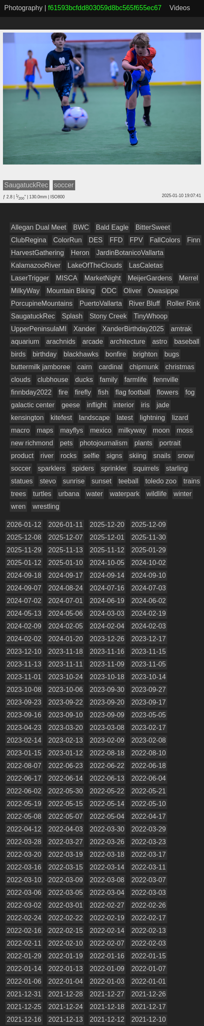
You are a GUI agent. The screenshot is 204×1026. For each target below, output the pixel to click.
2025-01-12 (24, 562)
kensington (27, 417)
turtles (42, 493)
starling (177, 468)
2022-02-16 (24, 930)
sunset (102, 481)
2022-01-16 (107, 956)
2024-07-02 (24, 600)
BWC (81, 227)
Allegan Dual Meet (38, 227)
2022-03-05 (65, 892)
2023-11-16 (107, 651)
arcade (92, 341)
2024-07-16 (107, 588)
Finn (193, 240)
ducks (84, 379)
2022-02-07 (107, 943)
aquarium (25, 341)
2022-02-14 (107, 930)
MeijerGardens (150, 278)
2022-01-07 (148, 968)
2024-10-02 (148, 562)
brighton (145, 354)
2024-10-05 (107, 562)
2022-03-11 (148, 867)
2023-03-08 (107, 727)
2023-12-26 (107, 638)
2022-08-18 (107, 753)
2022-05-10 (148, 803)
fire (63, 392)
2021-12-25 (24, 1006)
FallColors (165, 240)
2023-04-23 (24, 727)
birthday (45, 354)
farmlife (136, 379)
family (108, 379)
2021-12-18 (107, 1006)
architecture (127, 341)
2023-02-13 (65, 740)
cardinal (110, 366)
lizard (180, 417)
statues (22, 481)
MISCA (67, 278)
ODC (109, 290)
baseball (186, 341)
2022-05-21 (148, 791)
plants (143, 443)
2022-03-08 (107, 879)
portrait (169, 443)
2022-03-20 (24, 854)
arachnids (60, 341)
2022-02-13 (148, 930)
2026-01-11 (65, 524)
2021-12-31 (24, 994)
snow (185, 455)
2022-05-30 (65, 791)
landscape (94, 417)
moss (185, 430)
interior (123, 405)
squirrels (146, 468)
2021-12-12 (107, 1019)
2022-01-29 (24, 956)
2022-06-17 (24, 778)
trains (191, 481)
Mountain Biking (70, 290)
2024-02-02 (24, 638)
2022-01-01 (148, 981)
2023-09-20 (107, 702)
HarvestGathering (37, 252)
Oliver (132, 290)
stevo (48, 481)
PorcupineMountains (42, 303)
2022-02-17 (148, 918)
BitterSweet (153, 227)
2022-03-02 (24, 905)
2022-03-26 (107, 841)
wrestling (46, 506)
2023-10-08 (24, 689)
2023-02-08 (148, 740)
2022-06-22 (107, 765)
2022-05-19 (24, 803)
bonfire (116, 354)
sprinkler (113, 468)
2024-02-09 (24, 626)
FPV (136, 240)
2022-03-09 (65, 879)
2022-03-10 (24, 879)
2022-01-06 (24, 981)
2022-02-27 (107, 905)
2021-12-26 (148, 994)
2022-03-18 (107, 854)
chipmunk (144, 366)
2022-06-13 (107, 778)
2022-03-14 (107, 867)
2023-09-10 (65, 715)
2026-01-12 (24, 524)
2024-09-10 (148, 575)
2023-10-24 (65, 676)
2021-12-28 (65, 994)
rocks (68, 455)
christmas (180, 366)
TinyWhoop (150, 316)
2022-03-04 (107, 892)
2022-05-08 (24, 816)
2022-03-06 (24, 892)
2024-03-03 (107, 613)
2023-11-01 (24, 676)
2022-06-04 (148, 778)
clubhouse (53, 379)
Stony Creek (108, 316)
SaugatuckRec (33, 316)
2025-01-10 (65, 562)
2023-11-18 (65, 651)
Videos (179, 7)
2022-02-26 (148, 905)
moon (161, 430)
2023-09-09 (107, 715)
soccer (21, 468)
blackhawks (81, 354)
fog (190, 392)
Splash (72, 316)
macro (20, 430)
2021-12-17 (148, 1006)
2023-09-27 (148, 689)
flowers (168, 392)
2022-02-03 (148, 943)
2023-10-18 (107, 676)
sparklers (51, 468)
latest (125, 417)
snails (162, 455)
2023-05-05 (148, 715)
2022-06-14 (65, 778)
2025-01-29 (148, 550)
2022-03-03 (148, 892)
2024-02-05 (65, 626)
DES (96, 240)
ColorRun (67, 240)
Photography (23, 7)
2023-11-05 (148, 664)
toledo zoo (161, 481)
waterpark (124, 493)
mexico (101, 430)
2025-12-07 (65, 537)
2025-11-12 (107, 550)
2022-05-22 (107, 791)
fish (103, 392)
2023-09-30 (107, 689)
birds (18, 354)
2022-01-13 (65, 968)
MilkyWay (25, 290)
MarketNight (102, 278)
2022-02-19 (107, 918)
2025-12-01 (107, 537)
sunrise (74, 481)
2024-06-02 (148, 600)
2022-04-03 (65, 829)
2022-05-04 (107, 816)
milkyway (132, 430)
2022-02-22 (65, 918)
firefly (83, 392)
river (47, 455)
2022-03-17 (148, 854)
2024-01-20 (65, 638)
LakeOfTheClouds (95, 265)
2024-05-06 (65, 613)
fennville (166, 379)
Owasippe (163, 290)
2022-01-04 (65, 981)
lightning (152, 417)
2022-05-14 (107, 803)
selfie (91, 455)
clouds (20, 379)
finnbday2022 (31, 392)
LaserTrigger (30, 278)
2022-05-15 (65, 803)
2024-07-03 (148, 588)
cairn (84, 366)
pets (66, 443)
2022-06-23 (65, 765)
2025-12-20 (107, 524)
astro (159, 341)
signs (114, 455)
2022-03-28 (24, 841)
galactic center (32, 405)
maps (45, 430)
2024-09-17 (65, 575)
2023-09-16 (24, 715)
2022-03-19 (65, 854)
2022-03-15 (65, 867)
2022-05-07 (65, 816)
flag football (132, 392)
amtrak (181, 328)
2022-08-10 (148, 753)
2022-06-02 (24, 791)
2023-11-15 (148, 651)
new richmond (32, 443)
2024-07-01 (65, 600)
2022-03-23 (148, 841)
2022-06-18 (148, 765)
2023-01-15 (24, 753)
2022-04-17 (148, 816)
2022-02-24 (24, 918)
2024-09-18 (24, 575)
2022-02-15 (65, 930)
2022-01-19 (65, 956)
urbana (68, 493)
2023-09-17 (148, 702)
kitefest (61, 417)
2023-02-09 (107, 740)
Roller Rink (183, 303)
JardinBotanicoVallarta (129, 252)
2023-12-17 (148, 638)
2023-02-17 (148, 727)
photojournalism (104, 443)
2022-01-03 (107, 981)
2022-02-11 (24, 943)
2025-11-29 (24, 550)
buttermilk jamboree (41, 366)
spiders (83, 468)
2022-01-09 (107, 968)
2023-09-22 (65, 702)
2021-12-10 (148, 1019)
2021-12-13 (65, 1019)
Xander (84, 328)
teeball (128, 481)
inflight (96, 405)
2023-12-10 (24, 651)
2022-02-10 (65, 943)
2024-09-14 (107, 575)
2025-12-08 (24, 537)
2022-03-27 (65, 841)
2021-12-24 (65, 1006)
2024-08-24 (65, 588)
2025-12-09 (148, 524)
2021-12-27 (107, 994)
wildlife (157, 493)
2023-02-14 (24, 740)
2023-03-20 (65, 727)
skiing (138, 455)
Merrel (188, 278)
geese (71, 405)
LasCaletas (146, 265)
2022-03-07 (148, 879)
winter (183, 493)
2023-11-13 (24, 664)
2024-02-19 (148, 613)
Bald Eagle (112, 227)
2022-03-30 (107, 829)
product (22, 455)
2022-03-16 (24, 867)
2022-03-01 (65, 905)
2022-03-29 (148, 829)
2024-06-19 (107, 600)
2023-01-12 (65, 753)
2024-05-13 (24, 613)
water (94, 493)
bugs (171, 354)
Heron (80, 252)
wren (18, 506)
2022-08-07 (24, 765)
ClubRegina (28, 240)
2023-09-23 (24, 702)
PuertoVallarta (100, 303)
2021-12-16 (24, 1019)
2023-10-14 (148, 676)
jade (163, 405)
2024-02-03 (148, 626)
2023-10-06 (65, 689)
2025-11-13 (65, 550)
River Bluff (144, 303)
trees (18, 493)
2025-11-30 (148, 537)
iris (145, 405)
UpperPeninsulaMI (39, 328)
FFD (115, 240)
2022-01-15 (148, 956)
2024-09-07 (24, 588)
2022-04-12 (24, 829)
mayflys (71, 430)
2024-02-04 (107, 626)
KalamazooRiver (35, 265)
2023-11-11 (65, 664)
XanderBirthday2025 (133, 328)
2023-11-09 (107, 664)
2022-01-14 (24, 968)
